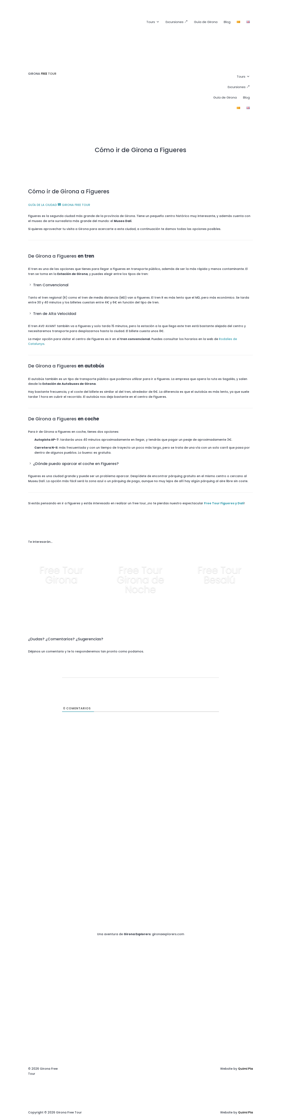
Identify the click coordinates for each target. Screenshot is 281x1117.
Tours (152, 22)
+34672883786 (241, 770)
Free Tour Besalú (219, 574)
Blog (227, 22)
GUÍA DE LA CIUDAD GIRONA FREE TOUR (59, 205)
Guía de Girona (205, 22)
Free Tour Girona (61, 574)
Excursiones (177, 22)
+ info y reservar (61, 596)
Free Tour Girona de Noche (140, 579)
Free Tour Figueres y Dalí (224, 503)
